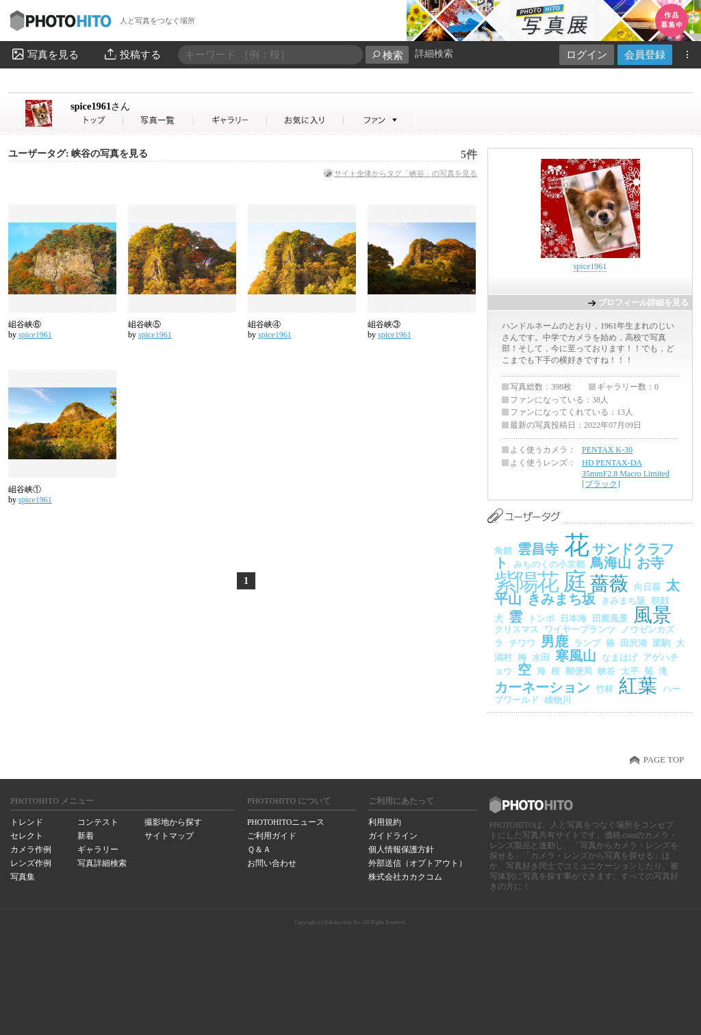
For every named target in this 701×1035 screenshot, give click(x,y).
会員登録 (644, 54)
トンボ (541, 618)
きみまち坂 (561, 598)
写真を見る (44, 54)
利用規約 (384, 822)
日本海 (573, 618)
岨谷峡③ (384, 324)
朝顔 (660, 601)
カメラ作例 (30, 849)
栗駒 (661, 643)
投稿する (132, 54)
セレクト (26, 836)
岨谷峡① (24, 489)
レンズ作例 (30, 863)
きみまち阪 (623, 601)
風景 (652, 615)
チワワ (522, 643)
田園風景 (610, 618)
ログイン (586, 54)
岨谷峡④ (264, 324)
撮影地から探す (173, 822)
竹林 (604, 689)
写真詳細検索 (102, 863)
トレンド (26, 822)
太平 (630, 671)
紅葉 (638, 685)
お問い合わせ (271, 863)
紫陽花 (525, 582)
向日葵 (647, 587)
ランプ (587, 643)
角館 (503, 551)
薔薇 (609, 583)
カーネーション (542, 687)
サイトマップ (169, 836)
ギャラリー (97, 849)
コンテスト (97, 822)
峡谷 (606, 671)
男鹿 (554, 641)
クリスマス (516, 629)
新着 (85, 836)
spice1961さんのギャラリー (231, 120)
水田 (541, 657)
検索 (387, 55)
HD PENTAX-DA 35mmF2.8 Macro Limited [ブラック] (626, 473)
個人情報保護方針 (401, 849)
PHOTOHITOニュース (285, 822)
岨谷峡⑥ (24, 324)
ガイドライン (393, 836)
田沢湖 (633, 643)
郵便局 (578, 671)
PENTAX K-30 (607, 450)
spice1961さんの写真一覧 (158, 120)
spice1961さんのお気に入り (305, 120)
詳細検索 (434, 54)
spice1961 (100, 106)
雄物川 (557, 700)
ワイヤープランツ (579, 629)
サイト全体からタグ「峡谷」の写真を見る (405, 173)
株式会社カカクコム (405, 877)
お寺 (650, 562)
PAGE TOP (663, 760)
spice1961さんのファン (380, 120)
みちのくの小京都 (549, 564)
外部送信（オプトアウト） (417, 863)
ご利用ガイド (271, 836)
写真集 (22, 877)
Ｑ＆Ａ (259, 849)
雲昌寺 (538, 549)
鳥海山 (610, 562)
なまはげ (619, 657)
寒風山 (575, 655)
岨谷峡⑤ (144, 324)
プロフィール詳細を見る (643, 302)
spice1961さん (97, 120)
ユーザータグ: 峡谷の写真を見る (78, 154)
